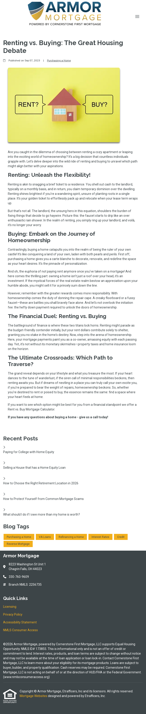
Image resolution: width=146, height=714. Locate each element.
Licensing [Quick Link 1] (9, 606)
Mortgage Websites (34, 696)
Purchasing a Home (59, 60)
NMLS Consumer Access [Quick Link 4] (20, 630)
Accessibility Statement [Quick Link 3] (20, 622)
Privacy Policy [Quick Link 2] (12, 614)
